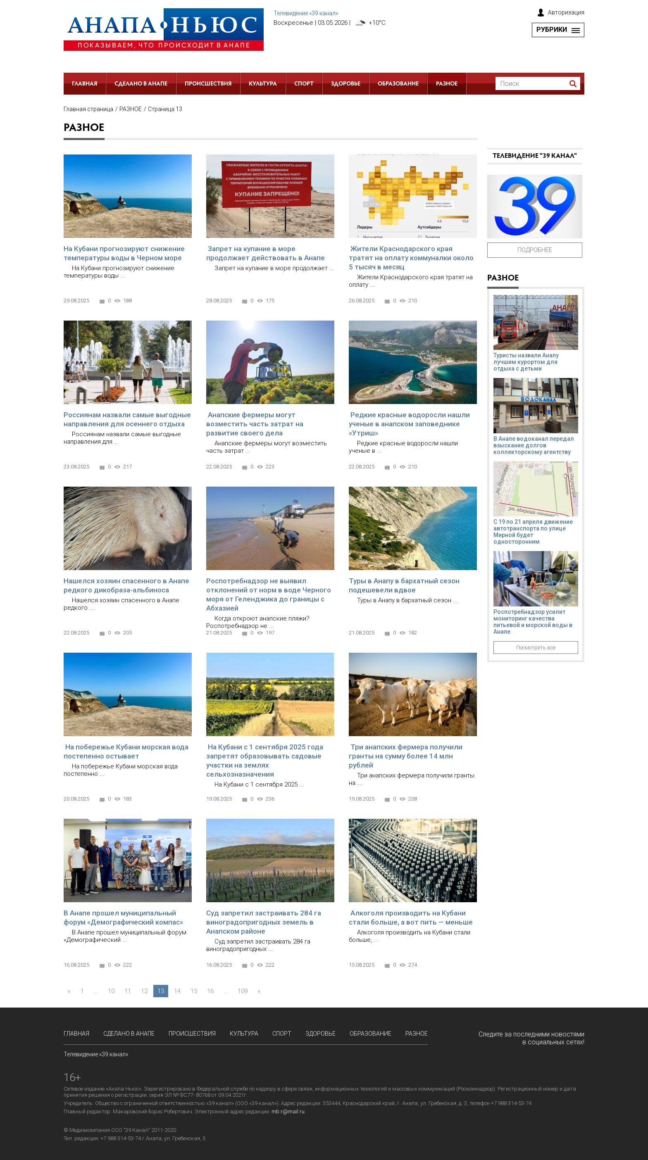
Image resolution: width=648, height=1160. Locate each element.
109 (243, 991)
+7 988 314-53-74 (120, 1138)
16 (210, 991)
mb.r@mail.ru (288, 1111)
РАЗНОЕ (446, 84)
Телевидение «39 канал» (306, 13)
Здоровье (345, 84)
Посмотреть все (535, 647)
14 (177, 991)
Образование (398, 84)
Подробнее (534, 250)
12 (144, 991)
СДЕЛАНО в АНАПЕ (140, 84)
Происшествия (208, 84)
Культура (263, 84)
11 (127, 991)
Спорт (304, 84)
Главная (84, 84)
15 (194, 991)
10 (111, 991)
